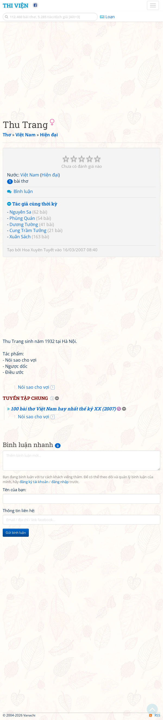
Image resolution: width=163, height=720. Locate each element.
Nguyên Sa (20, 212)
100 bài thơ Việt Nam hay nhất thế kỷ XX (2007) (63, 409)
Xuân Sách (20, 237)
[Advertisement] (81, 69)
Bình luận (23, 191)
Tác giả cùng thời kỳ (32, 204)
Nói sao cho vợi (33, 387)
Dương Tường (24, 224)
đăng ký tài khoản (34, 482)
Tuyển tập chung (25, 398)
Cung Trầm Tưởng (28, 230)
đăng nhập (60, 482)
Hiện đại (50, 175)
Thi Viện (15, 5)
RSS (154, 715)
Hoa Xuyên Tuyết (38, 249)
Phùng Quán (22, 218)
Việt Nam (29, 175)
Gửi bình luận (16, 532)
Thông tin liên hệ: (19, 510)
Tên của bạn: (14, 489)
